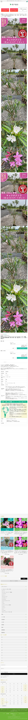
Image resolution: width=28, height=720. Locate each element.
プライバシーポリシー (22, 713)
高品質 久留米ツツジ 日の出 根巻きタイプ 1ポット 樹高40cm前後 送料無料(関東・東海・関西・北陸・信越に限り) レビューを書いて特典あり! (7, 570)
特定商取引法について (13, 713)
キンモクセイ (4, 599)
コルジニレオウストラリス (6, 600)
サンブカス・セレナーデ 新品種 (7, 592)
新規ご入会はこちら (4, 677)
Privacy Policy (20, 718)
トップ (4, 713)
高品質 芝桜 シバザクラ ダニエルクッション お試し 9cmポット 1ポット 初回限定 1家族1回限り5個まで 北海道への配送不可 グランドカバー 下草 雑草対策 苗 (20, 533)
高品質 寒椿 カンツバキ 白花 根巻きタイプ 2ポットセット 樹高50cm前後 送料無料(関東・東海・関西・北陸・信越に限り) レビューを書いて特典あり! (7, 551)
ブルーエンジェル (4, 596)
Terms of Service (24, 718)
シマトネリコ (4, 593)
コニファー (3, 607)
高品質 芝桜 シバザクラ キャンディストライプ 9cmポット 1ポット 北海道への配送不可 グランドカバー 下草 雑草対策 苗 (7, 532)
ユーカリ (3, 606)
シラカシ (3, 603)
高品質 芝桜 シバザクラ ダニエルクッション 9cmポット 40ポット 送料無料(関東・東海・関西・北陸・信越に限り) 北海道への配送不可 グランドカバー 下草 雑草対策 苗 (20, 551)
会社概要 (7, 713)
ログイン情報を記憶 (4, 672)
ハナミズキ (3, 610)
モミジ (3, 609)
